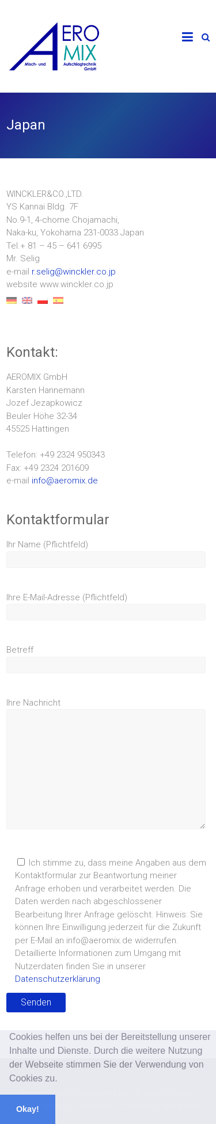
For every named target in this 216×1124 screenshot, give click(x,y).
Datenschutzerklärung (57, 979)
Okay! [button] (27, 1109)
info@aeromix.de (65, 480)
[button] (61, 1079)
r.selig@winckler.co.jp (74, 271)
